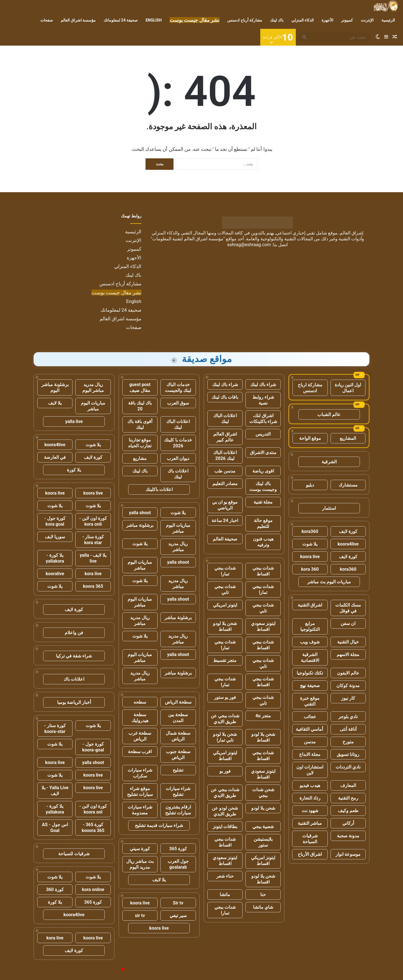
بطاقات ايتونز (225, 826)
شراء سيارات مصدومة (140, 810)
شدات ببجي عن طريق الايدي (225, 718)
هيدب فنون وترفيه (263, 541)
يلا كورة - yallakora (55, 558)
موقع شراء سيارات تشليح (140, 791)
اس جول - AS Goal (55, 827)
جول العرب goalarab (178, 864)
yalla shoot (140, 512)
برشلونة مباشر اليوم (55, 387)
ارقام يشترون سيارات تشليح (178, 810)
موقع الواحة (310, 438)
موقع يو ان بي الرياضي (225, 505)
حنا (263, 894)
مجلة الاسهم (348, 654)
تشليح (178, 770)
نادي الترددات (348, 767)
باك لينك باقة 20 (140, 406)
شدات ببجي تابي (225, 589)
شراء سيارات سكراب (140, 773)
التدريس (263, 434)
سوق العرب (178, 403)
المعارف (348, 785)
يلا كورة (74, 470)
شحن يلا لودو (263, 808)
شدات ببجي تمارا (225, 571)
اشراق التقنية (310, 605)
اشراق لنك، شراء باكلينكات (263, 418)
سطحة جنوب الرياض (178, 754)
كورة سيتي (140, 848)
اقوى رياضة (263, 471)
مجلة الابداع (309, 754)
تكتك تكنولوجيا (310, 673)
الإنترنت (367, 20)
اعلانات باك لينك (178, 474)
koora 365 (93, 586)
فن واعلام (74, 632)
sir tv (140, 915)
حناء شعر (225, 876)
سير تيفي (178, 915)
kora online (93, 889)
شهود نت (310, 810)
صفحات (46, 20)
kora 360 (310, 569)
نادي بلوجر (348, 716)
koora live (310, 556)
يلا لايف (159, 879)
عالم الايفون (348, 673)
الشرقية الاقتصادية (310, 657)
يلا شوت (309, 544)
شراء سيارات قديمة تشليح (159, 825)
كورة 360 (55, 889)
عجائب (310, 716)
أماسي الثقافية (310, 729)
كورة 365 (178, 848)
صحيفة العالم (225, 539)
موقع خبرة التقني (310, 701)
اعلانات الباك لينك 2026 (225, 455)
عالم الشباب (329, 414)
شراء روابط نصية (263, 400)
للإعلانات (113, 970)
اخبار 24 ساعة (225, 520)
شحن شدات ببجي (263, 792)
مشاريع (140, 458)
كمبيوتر (347, 20)
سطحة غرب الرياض (139, 736)
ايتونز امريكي (225, 605)
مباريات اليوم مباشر (178, 528)
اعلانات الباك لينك (225, 418)
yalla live (74, 421)
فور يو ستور (225, 697)
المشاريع (348, 438)
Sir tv (178, 903)
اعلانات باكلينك (159, 489)
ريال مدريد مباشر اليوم (93, 387)
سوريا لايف (55, 536)
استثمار (329, 508)
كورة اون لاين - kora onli (93, 521)
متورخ (348, 741)
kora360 (310, 531)
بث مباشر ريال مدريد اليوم (140, 864)
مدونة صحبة (348, 835)
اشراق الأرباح (310, 854)
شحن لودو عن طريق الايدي (225, 811)
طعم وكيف (348, 810)
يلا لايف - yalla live (93, 558)
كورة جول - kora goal (54, 521)
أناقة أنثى (348, 729)
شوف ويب (310, 642)
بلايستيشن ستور (263, 842)
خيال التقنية (348, 642)
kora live (93, 573)
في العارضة (55, 457)
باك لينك (276, 20)
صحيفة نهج (310, 685)
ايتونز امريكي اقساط (225, 755)
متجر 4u (263, 715)
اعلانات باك (74, 679)
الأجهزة (327, 20)
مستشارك (348, 485)
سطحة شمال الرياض (178, 736)
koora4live (348, 544)
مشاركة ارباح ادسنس (310, 387)
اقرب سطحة (140, 751)
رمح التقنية (348, 798)
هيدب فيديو (310, 785)
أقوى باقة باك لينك (139, 424)
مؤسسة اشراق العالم (78, 20)
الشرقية (329, 461)
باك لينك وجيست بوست (263, 486)
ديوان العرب (178, 458)
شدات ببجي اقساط (263, 571)
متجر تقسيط (224, 660)
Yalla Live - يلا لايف (55, 790)
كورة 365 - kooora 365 (93, 827)
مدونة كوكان (348, 685)
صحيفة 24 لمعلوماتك (121, 20)
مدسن (310, 741)
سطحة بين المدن (178, 717)
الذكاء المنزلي (302, 20)
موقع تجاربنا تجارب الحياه (139, 442)
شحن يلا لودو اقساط (225, 626)
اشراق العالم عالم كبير (225, 437)
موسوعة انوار (348, 854)
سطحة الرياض (178, 702)
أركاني (348, 823)
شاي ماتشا (263, 907)
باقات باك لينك (225, 397)
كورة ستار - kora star (93, 539)
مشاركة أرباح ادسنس (244, 20)
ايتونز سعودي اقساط (263, 626)
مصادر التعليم (225, 483)
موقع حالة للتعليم (263, 523)
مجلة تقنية (263, 502)
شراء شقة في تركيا (74, 656)
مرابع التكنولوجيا (310, 626)
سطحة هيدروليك (140, 717)
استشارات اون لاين (309, 769)
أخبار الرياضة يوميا (74, 702)
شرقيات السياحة (310, 838)
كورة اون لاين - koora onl (93, 809)
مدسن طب (224, 471)
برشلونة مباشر (139, 525)
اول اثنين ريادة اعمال (348, 387)
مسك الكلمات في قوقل (348, 608)
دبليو (310, 485)
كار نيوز (348, 698)
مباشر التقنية (310, 823)
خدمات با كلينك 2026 (178, 442)
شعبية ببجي (263, 826)
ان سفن (348, 623)
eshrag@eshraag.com (249, 244)
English (153, 20)
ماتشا (225, 894)
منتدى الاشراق (263, 452)
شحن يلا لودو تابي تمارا (225, 737)
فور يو (225, 771)
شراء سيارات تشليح (178, 791)
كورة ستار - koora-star (55, 728)
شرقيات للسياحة (74, 853)
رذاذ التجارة (309, 798)
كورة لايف (348, 531)
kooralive (55, 573)
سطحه (139, 702)
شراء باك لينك (263, 384)
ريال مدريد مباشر (178, 546)
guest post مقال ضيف (140, 387)
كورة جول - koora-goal (93, 747)
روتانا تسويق (348, 754)
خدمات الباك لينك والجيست (178, 387)
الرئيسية (388, 20)
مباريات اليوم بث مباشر (329, 581)
